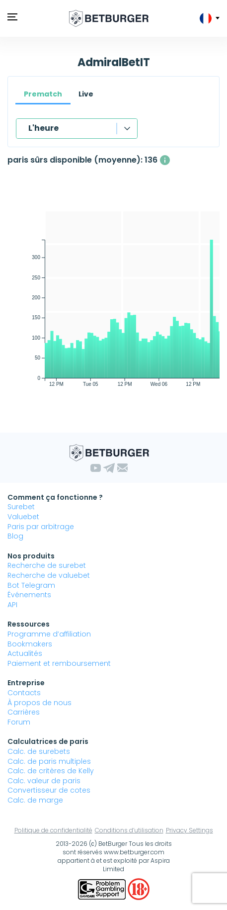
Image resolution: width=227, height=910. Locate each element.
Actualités (24, 653)
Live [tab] (85, 94)
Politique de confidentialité (53, 830)
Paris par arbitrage (40, 527)
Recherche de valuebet (48, 575)
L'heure (43, 128)
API (12, 605)
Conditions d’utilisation (129, 830)
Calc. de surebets (38, 751)
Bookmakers (29, 644)
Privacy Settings (189, 830)
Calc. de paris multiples (49, 761)
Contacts (24, 693)
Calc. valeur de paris (43, 781)
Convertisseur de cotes (48, 790)
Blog (15, 536)
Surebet (21, 507)
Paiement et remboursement (59, 663)
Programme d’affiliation (49, 634)
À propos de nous (39, 703)
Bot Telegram (31, 585)
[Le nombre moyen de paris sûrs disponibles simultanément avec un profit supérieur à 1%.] (165, 160)
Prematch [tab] (43, 94)
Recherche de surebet (46, 565)
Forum (18, 722)
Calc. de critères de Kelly (50, 771)
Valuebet (23, 517)
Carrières (23, 712)
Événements (29, 595)
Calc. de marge (35, 800)
